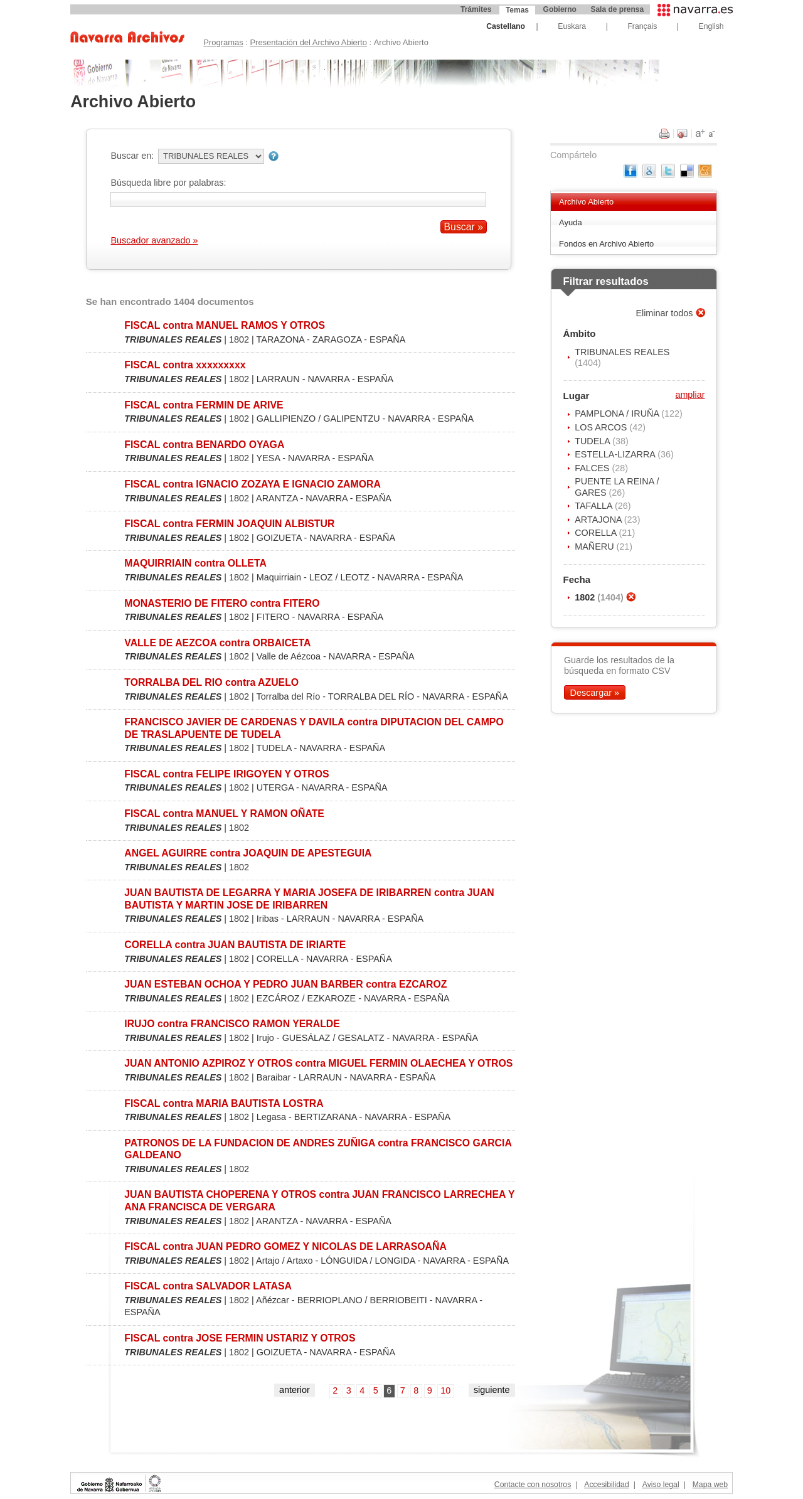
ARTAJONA (599, 520)
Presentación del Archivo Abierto (308, 42)
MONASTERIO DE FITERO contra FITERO (221, 603)
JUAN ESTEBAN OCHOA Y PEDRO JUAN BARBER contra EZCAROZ (285, 984)
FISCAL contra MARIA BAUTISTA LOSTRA (223, 1103)
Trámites (475, 9)
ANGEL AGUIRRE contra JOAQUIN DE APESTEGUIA (247, 853)
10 (445, 1390)
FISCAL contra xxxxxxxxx (184, 365)
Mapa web (710, 1484)
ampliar (690, 395)
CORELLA (597, 533)
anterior (294, 1390)
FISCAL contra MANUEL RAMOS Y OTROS (224, 325)
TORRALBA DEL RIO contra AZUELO (211, 682)
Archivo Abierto (586, 201)
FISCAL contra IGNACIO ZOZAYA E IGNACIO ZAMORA (252, 484)
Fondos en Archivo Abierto (606, 243)
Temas (517, 10)
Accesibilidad (606, 1484)
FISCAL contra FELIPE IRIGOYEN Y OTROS (226, 774)
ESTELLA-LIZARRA (616, 454)
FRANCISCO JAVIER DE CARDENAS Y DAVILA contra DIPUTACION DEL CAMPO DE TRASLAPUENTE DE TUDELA (313, 728)
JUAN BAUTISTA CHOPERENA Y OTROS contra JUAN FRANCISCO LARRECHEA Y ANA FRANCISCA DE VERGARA (319, 1200)
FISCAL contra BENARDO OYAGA (204, 444)
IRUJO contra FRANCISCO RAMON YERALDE (232, 1023)
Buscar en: (132, 156)
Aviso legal (660, 1484)
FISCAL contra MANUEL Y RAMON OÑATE (224, 813)
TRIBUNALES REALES (622, 352)
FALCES (593, 468)
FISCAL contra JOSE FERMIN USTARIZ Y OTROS (239, 1338)
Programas (223, 42)
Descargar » (594, 693)
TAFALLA (595, 506)
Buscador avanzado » (154, 240)
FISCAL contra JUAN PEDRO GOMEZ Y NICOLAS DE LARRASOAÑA (285, 1246)
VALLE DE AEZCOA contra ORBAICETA (217, 642)
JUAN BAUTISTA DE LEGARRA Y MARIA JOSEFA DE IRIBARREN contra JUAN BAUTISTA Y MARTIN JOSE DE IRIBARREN (309, 898)
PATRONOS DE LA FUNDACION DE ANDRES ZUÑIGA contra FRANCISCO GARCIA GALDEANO (317, 1149)
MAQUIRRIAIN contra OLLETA (195, 563)
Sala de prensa (617, 9)
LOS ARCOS (602, 427)
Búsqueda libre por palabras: (168, 183)
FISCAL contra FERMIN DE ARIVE (203, 405)
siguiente (492, 1390)
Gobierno (560, 9)
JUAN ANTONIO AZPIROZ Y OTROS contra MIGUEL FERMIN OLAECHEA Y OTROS (318, 1063)
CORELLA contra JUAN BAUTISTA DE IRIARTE (235, 944)
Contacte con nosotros (532, 1484)
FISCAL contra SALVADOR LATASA (208, 1286)
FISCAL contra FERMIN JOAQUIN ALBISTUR (229, 523)
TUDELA (593, 441)
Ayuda (570, 222)
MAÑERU (595, 546)
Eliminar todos (665, 313)
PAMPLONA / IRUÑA (618, 413)
